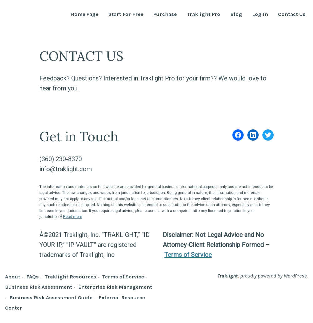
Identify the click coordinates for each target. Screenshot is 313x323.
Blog (236, 14)
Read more (72, 217)
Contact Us (292, 14)
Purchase (165, 14)
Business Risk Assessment (38, 287)
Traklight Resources (70, 277)
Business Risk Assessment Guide (50, 298)
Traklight (227, 276)
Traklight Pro (203, 14)
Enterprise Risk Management (115, 287)
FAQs (32, 277)
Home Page (84, 14)
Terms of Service (188, 254)
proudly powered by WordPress (273, 276)
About (12, 277)
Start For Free (125, 14)
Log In (260, 14)
